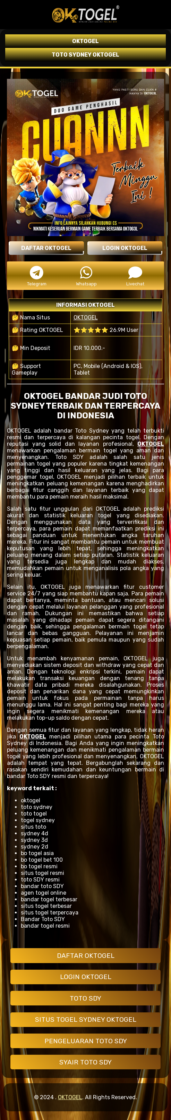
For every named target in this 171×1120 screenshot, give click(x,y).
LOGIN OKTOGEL (85, 977)
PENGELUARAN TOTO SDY (85, 1041)
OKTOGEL (86, 317)
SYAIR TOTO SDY (85, 1062)
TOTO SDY (85, 998)
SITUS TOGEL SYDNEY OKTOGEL (85, 1019)
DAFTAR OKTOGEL (85, 956)
